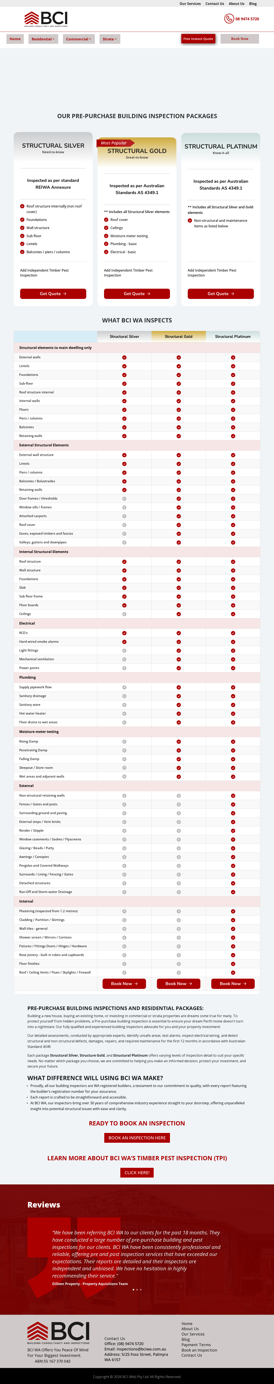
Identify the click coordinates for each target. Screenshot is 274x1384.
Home (15, 38)
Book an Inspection (199, 1350)
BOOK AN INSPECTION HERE (137, 1138)
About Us (236, 4)
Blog (253, 4)
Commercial (77, 39)
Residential (42, 39)
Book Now (239, 38)
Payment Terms (196, 1344)
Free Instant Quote (198, 39)
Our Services (190, 4)
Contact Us (215, 4)
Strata (108, 39)
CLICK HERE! (137, 1172)
